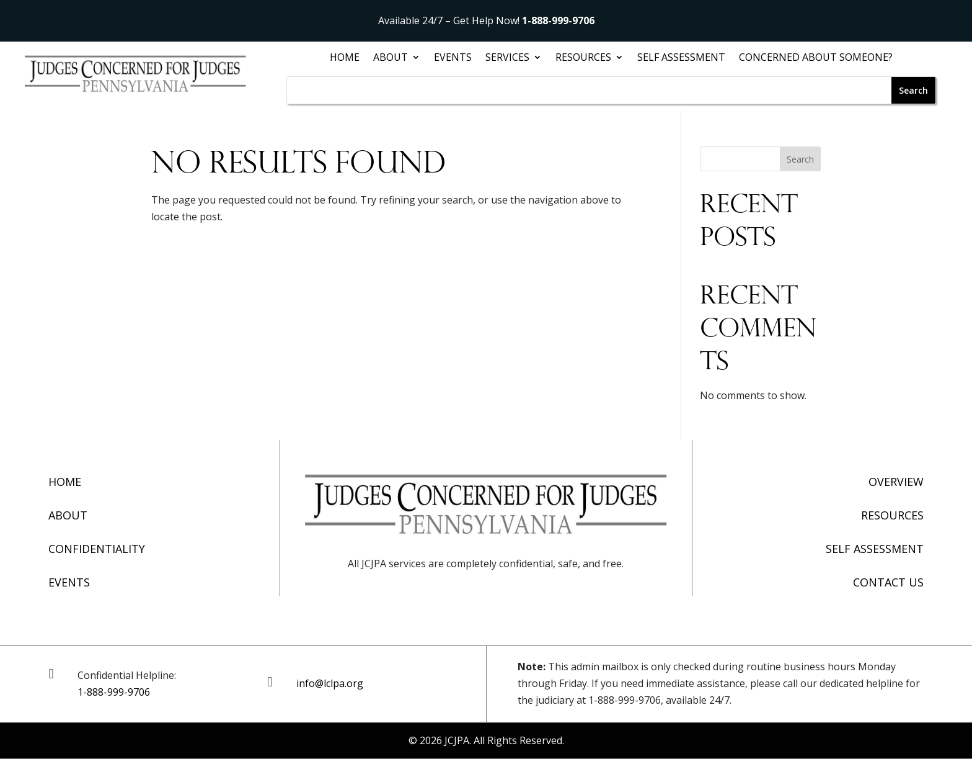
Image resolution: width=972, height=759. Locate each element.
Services (507, 58)
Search (800, 159)
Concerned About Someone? (816, 58)
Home (345, 58)
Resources (583, 58)
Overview (896, 481)
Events (453, 58)
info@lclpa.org (329, 683)
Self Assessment (681, 58)
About (390, 58)
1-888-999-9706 (558, 20)
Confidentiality (96, 548)
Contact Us (888, 582)
